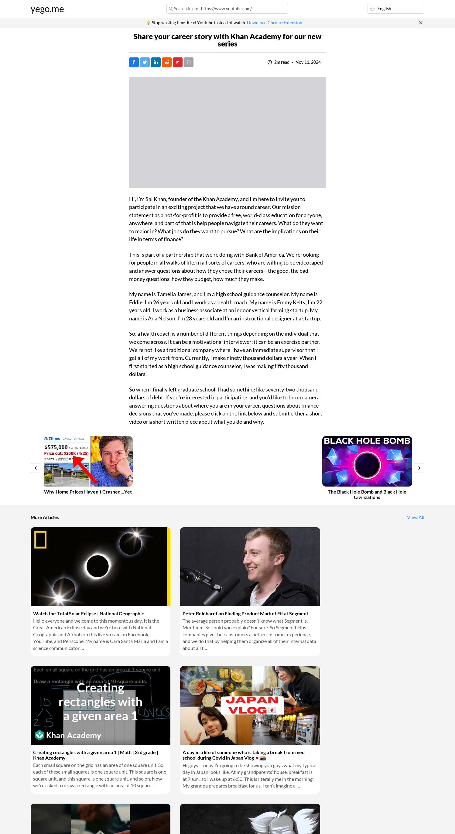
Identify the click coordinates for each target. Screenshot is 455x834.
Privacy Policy (132, 821)
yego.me (47, 9)
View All (415, 517)
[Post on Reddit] (167, 62)
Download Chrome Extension (274, 22)
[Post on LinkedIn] (156, 62)
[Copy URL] (188, 62)
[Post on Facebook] (134, 62)
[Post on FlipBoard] (178, 62)
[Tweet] (145, 62)
